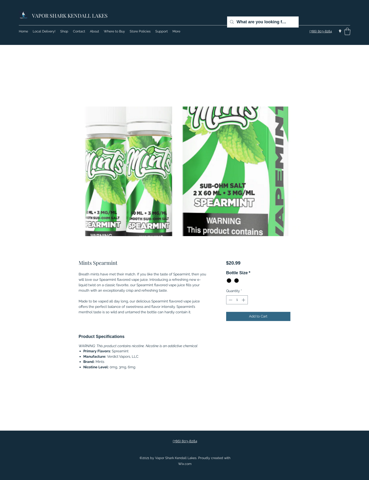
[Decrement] (230, 300)
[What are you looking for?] (263, 22)
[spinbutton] (237, 300)
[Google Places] (340, 31)
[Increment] (244, 300)
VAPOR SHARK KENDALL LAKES (70, 15)
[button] (347, 31)
